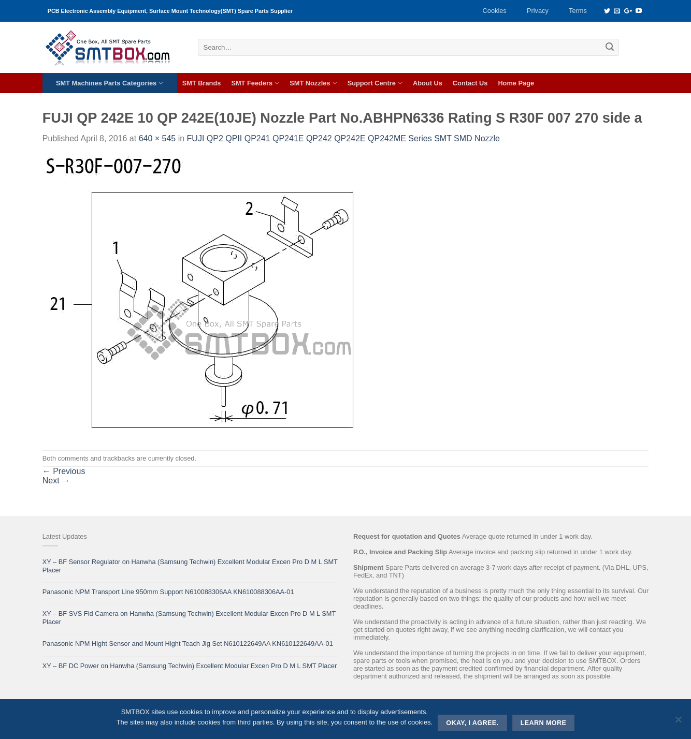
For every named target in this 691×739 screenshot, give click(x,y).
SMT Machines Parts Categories (109, 83)
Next (56, 480)
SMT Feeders (255, 83)
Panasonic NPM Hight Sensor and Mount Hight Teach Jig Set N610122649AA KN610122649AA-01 (187, 643)
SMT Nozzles (313, 83)
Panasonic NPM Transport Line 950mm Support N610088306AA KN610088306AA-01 (168, 592)
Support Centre (375, 83)
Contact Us (470, 83)
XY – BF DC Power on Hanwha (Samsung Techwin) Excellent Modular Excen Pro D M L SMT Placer (189, 666)
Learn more (544, 723)
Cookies (495, 10)
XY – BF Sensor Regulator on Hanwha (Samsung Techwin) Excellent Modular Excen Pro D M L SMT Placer (190, 565)
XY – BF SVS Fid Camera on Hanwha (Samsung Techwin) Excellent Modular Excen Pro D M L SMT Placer (189, 617)
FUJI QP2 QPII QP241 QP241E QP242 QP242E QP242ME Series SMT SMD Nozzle (343, 138)
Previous (63, 471)
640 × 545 (157, 138)
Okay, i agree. (472, 723)
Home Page (516, 83)
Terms (578, 10)
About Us (427, 83)
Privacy (538, 10)
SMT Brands (201, 83)
